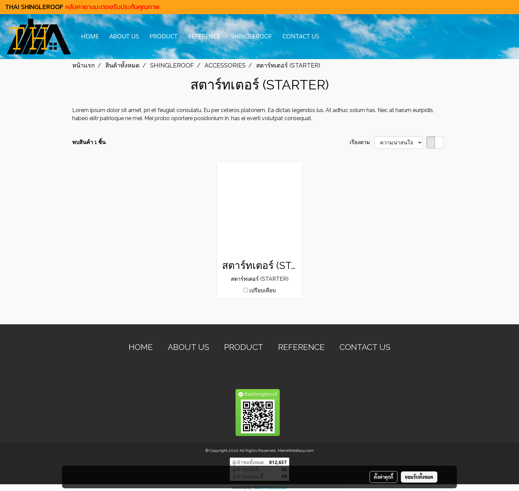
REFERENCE (204, 36)
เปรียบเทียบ (262, 290)
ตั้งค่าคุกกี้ (383, 477)
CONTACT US (300, 36)
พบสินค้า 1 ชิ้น (89, 142)
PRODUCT (163, 36)
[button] (330, 36)
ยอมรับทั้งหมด (419, 477)
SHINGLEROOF (251, 36)
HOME (90, 36)
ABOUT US (124, 36)
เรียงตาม (362, 142)
